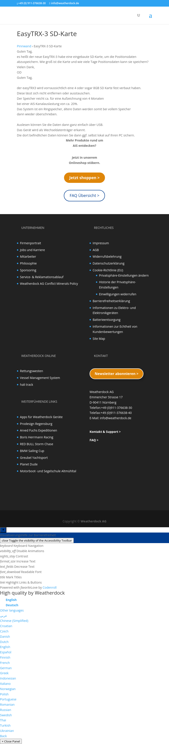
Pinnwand (24, 46)
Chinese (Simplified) (14, 621)
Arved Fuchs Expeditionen (38, 430)
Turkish (5, 725)
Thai (3, 720)
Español (5, 652)
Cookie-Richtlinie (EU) (108, 270)
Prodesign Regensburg (36, 424)
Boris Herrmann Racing (36, 437)
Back (3, 736)
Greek (4, 673)
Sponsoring (28, 270)
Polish (4, 694)
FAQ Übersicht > (84, 195)
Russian (5, 710)
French (5, 663)
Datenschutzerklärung (108, 263)
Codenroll (50, 587)
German (6, 668)
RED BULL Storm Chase (36, 444)
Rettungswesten (31, 371)
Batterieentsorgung (106, 320)
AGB (96, 250)
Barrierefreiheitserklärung (111, 301)
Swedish (6, 715)
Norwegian (8, 689)
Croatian (6, 626)
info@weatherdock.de (115, 418)
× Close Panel (11, 741)
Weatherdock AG (94, 521)
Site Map (99, 338)
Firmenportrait (30, 243)
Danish (5, 636)
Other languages (12, 610)
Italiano (5, 684)
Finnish (5, 657)
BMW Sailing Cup (32, 451)
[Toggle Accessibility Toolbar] (3, 530)
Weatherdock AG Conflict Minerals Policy (49, 283)
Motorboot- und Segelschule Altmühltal (48, 471)
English (5, 647)
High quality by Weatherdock (32, 592)
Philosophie (28, 263)
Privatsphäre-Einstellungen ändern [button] (124, 275)
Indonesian (8, 678)
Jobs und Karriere (32, 250)
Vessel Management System (40, 378)
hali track (26, 384)
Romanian (7, 704)
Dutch (4, 642)
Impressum (101, 243)
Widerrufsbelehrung (107, 256)
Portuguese (8, 699)
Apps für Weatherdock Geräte (41, 417)
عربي (3, 616)
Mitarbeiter (28, 256)
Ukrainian (7, 731)
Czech (4, 631)
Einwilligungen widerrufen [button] (117, 294)
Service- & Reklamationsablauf (41, 277)
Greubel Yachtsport (34, 458)
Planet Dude (29, 464)
